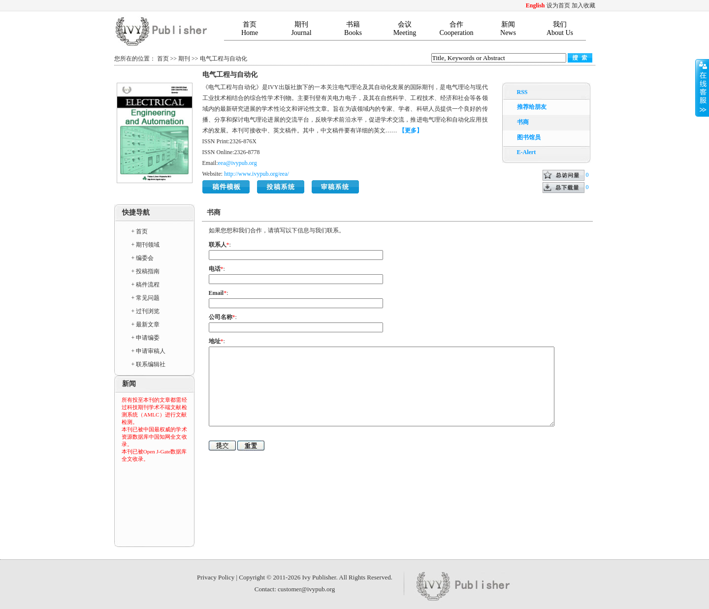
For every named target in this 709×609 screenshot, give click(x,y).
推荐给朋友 (532, 106)
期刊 (184, 58)
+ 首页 (139, 231)
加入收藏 (583, 5)
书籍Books (353, 28)
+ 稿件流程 (145, 284)
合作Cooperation (456, 28)
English (535, 5)
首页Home (249, 28)
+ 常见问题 (145, 297)
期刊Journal (301, 28)
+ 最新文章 (145, 324)
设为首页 (558, 5)
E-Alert (526, 152)
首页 (163, 58)
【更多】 (410, 130)
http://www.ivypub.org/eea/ (256, 173)
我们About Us (560, 28)
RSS (522, 92)
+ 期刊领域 (145, 244)
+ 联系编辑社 (148, 364)
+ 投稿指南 (145, 271)
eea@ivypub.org (237, 163)
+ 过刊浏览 (145, 311)
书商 (523, 122)
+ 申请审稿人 (148, 351)
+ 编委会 (142, 258)
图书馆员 (529, 137)
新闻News (508, 28)
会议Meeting (405, 28)
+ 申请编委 (145, 337)
